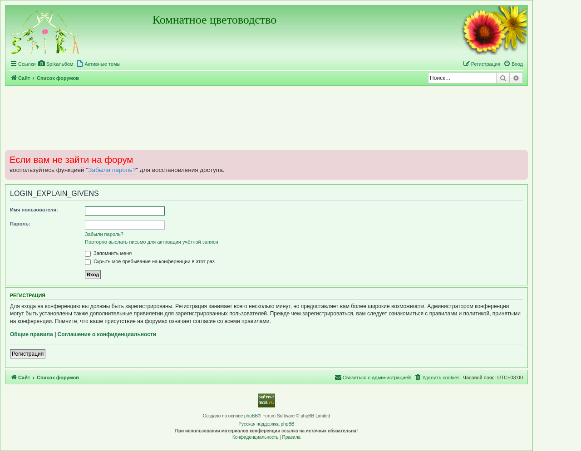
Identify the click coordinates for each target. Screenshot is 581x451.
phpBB (251, 415)
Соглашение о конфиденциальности (107, 334)
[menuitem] (56, 64)
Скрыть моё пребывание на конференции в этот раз (150, 261)
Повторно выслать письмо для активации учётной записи (151, 242)
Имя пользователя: (34, 209)
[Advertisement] (266, 117)
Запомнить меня (108, 253)
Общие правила (31, 334)
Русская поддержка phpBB (266, 424)
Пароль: (20, 223)
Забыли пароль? (112, 170)
